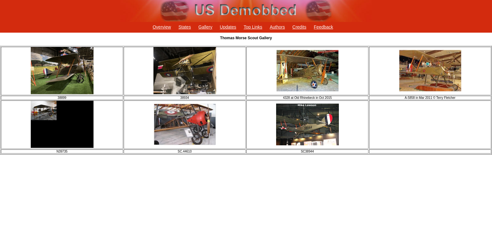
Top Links (253, 27)
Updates (228, 27)
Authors (277, 27)
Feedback (323, 27)
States (185, 27)
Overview (161, 27)
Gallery (205, 27)
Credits (299, 27)
